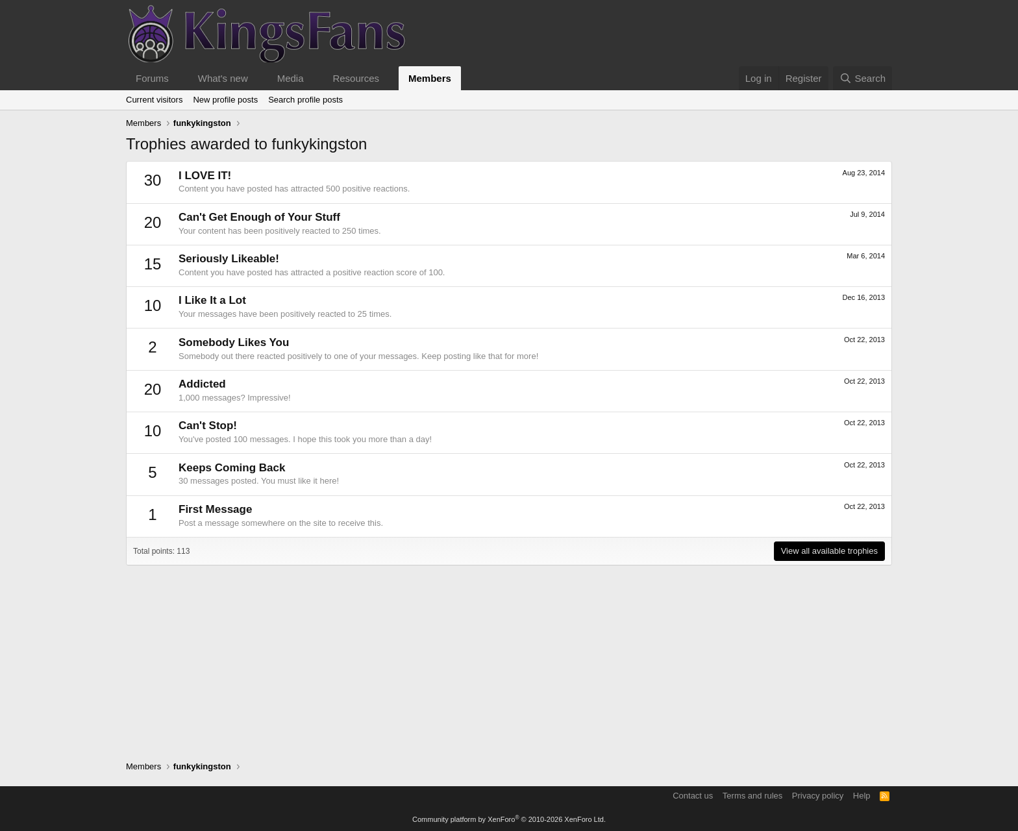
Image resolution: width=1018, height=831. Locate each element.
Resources (355, 78)
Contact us (693, 795)
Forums (152, 78)
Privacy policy (817, 795)
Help (862, 795)
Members (429, 78)
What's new (223, 78)
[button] (179, 78)
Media (290, 78)
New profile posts (225, 100)
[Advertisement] (509, 656)
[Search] (862, 78)
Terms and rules (752, 795)
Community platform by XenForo (509, 819)
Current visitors (154, 100)
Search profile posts (305, 100)
